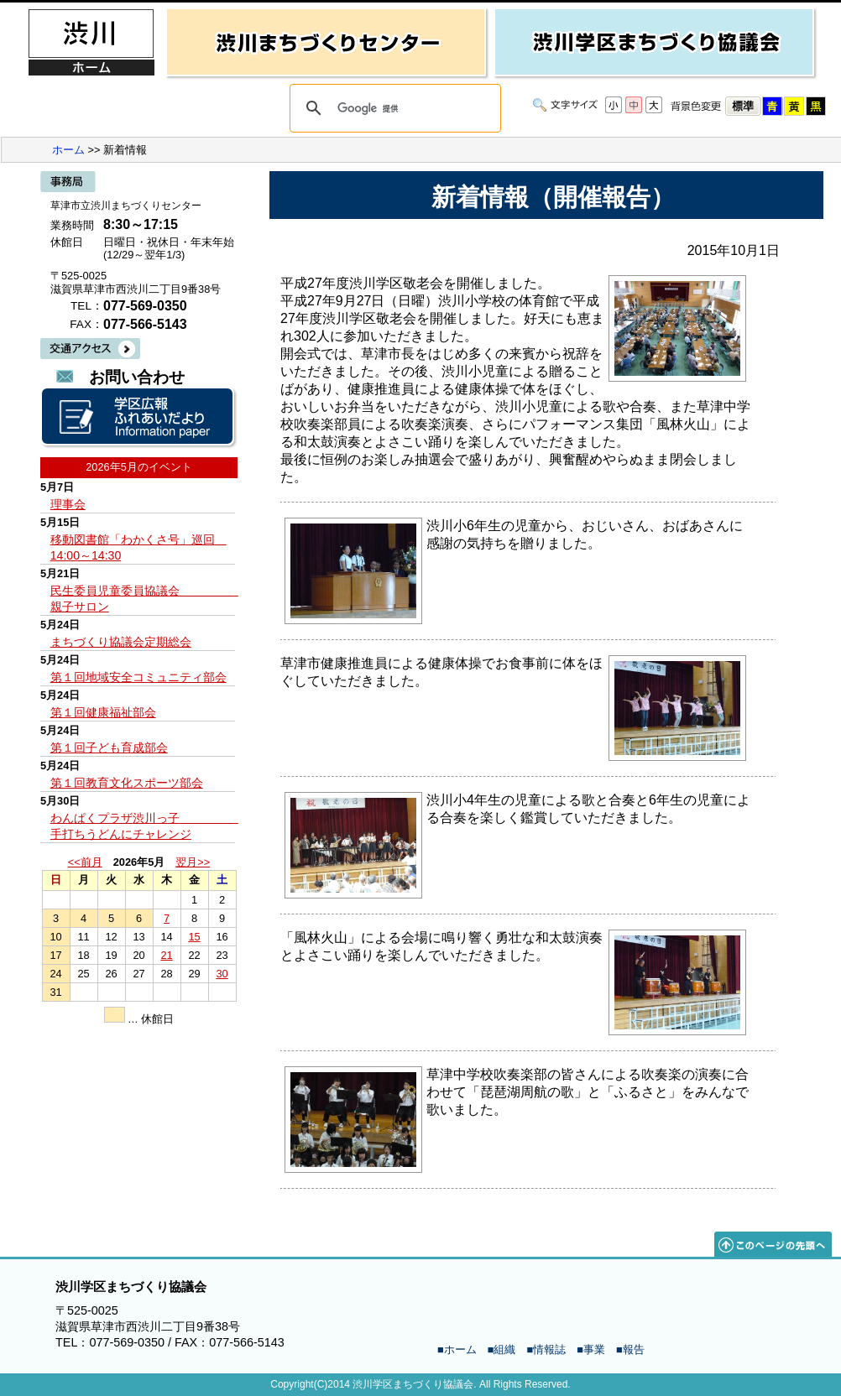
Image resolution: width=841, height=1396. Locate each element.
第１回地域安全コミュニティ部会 (138, 677)
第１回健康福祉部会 (103, 712)
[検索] (392, 108)
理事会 (68, 504)
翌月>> (192, 862)
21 (166, 955)
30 (221, 973)
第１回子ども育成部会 (109, 747)
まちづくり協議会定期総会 (120, 642)
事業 (594, 1349)
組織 (504, 1349)
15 (194, 936)
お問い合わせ (137, 377)
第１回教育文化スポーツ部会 (126, 782)
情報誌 (549, 1349)
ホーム (68, 149)
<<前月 (85, 862)
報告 (634, 1349)
